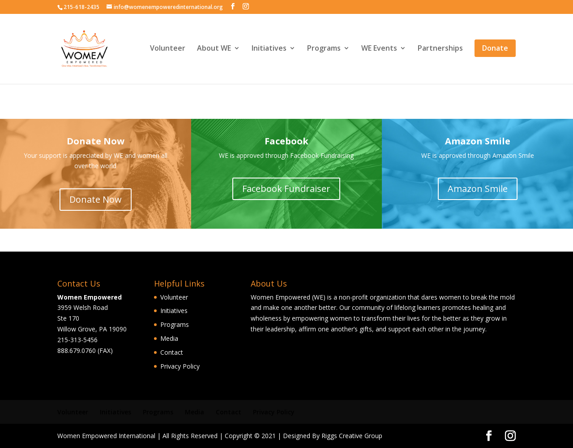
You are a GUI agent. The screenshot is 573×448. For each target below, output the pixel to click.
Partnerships (440, 50)
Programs (324, 50)
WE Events (379, 50)
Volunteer (167, 50)
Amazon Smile (478, 189)
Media (169, 338)
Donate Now (95, 199)
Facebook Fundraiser (286, 189)
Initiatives (269, 50)
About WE (214, 50)
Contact (171, 352)
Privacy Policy (180, 366)
